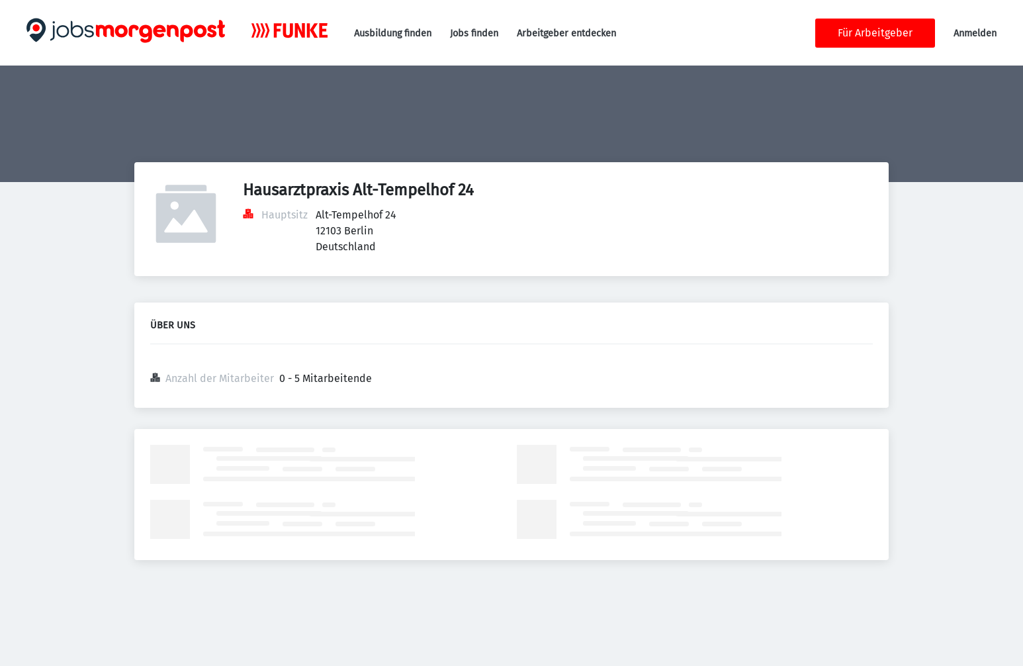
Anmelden (975, 33)
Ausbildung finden (392, 33)
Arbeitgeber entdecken (566, 33)
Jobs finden (474, 33)
